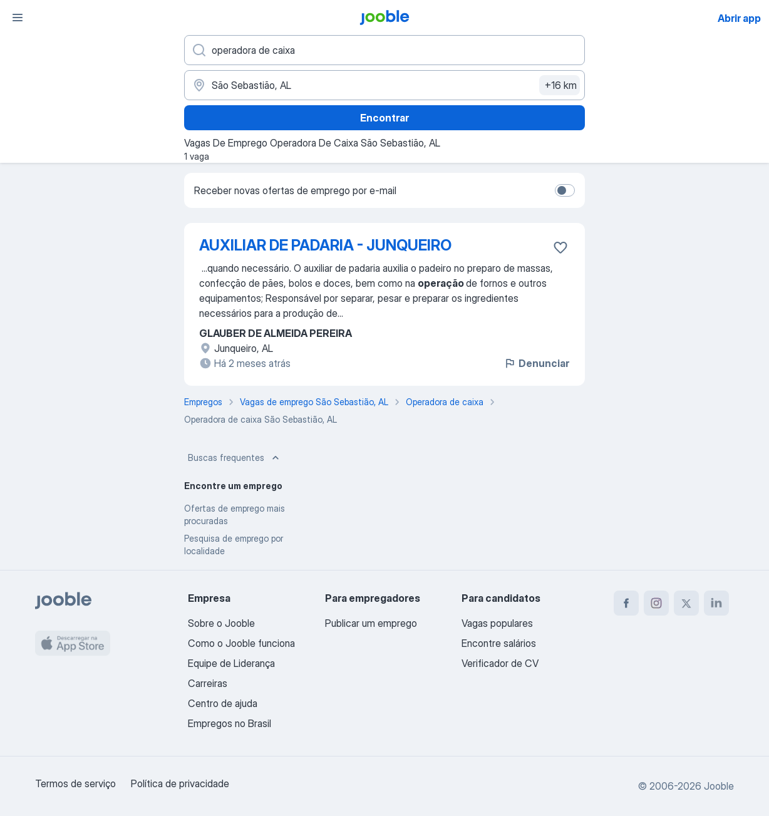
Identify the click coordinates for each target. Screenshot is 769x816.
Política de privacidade (180, 783)
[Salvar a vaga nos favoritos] (560, 247)
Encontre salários (499, 643)
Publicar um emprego (371, 623)
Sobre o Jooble (221, 623)
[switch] (565, 190)
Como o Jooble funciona (241, 643)
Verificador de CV (500, 663)
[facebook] (626, 603)
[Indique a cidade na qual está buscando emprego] (384, 85)
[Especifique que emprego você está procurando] (384, 50)
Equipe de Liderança (231, 663)
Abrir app (739, 18)
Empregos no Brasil (229, 723)
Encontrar (384, 117)
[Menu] (17, 17)
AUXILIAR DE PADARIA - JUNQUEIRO (325, 245)
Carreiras (207, 683)
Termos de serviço (75, 783)
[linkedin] (716, 603)
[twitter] (686, 603)
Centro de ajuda (222, 703)
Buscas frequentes (235, 458)
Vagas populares (497, 623)
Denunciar (536, 363)
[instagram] (656, 603)
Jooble (719, 786)
